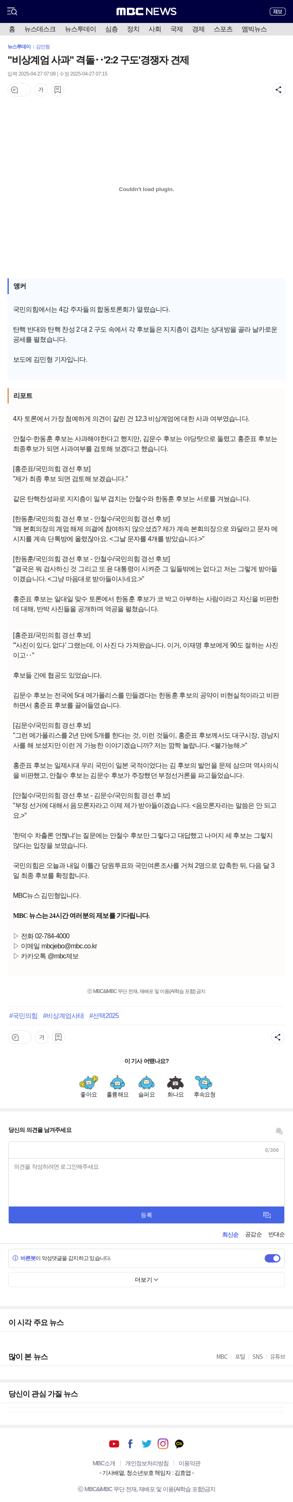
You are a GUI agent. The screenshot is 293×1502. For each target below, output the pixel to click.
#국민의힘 (23, 1015)
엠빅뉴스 (254, 29)
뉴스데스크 (40, 29)
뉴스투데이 (80, 29)
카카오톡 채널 (179, 1443)
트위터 (146, 1443)
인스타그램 (163, 1443)
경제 (198, 29)
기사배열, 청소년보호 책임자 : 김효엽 (146, 1472)
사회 (155, 29)
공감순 (253, 1234)
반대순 (276, 1234)
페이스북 (130, 1443)
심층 (111, 29)
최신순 (230, 1234)
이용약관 (189, 1463)
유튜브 (114, 1443)
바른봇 (24, 1258)
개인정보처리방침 (147, 1463)
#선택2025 (104, 1015)
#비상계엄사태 (63, 1015)
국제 (176, 29)
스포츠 (223, 29)
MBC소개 (104, 1463)
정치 (133, 29)
